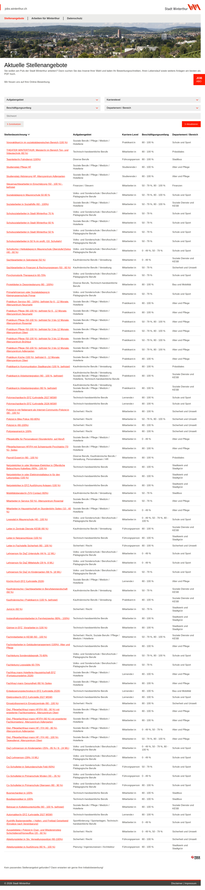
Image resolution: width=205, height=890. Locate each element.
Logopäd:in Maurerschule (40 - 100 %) (27, 519)
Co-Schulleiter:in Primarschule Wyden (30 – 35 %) (33, 776)
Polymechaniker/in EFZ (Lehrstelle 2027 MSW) (31, 397)
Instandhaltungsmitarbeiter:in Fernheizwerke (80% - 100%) (37, 618)
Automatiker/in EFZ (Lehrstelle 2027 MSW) (29, 814)
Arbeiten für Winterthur (45, 18)
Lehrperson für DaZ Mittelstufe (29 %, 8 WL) (30, 562)
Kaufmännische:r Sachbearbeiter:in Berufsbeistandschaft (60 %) (36, 590)
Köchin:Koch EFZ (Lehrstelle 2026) (25, 581)
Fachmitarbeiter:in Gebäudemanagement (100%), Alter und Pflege (38, 646)
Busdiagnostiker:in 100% (19, 799)
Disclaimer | (177, 883)
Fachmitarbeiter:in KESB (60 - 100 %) (26, 637)
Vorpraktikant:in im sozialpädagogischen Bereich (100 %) (37, 142)
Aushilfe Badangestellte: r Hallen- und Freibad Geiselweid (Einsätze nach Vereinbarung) (37, 822)
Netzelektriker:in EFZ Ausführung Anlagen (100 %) (33, 485)
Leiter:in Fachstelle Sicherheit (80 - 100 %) (29, 545)
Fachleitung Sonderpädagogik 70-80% (27, 655)
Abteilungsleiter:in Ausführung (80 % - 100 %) (30, 847)
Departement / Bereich (185, 134)
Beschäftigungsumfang (155, 134)
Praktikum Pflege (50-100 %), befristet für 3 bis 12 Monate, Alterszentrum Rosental (37, 322)
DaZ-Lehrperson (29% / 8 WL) (22, 757)
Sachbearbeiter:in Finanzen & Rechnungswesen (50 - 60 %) (38, 267)
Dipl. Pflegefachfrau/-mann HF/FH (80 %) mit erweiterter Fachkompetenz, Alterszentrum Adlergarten (36, 720)
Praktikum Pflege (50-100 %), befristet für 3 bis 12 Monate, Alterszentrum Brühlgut (37, 340)
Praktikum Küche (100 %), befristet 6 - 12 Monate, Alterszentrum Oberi (33, 359)
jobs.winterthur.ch (16, 8)
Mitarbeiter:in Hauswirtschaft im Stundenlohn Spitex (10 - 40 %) (38, 510)
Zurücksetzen (15, 124)
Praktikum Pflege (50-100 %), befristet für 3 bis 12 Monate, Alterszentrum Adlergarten (37, 350)
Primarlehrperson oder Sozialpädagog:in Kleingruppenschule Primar (28, 294)
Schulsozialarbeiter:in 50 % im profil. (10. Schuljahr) (34, 241)
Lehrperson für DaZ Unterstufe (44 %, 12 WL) (30, 553)
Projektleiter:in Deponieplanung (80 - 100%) (29, 284)
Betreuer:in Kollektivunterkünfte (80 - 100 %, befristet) (35, 807)
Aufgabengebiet (82, 134)
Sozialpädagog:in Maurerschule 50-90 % (28, 195)
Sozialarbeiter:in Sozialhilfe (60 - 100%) (27, 204)
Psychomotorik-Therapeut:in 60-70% (26, 275)
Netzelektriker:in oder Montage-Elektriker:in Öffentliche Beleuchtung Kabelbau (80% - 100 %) (35, 467)
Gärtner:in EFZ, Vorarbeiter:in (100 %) (26, 627)
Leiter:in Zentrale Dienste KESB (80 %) (27, 528)
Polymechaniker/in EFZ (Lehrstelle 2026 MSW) (31, 403)
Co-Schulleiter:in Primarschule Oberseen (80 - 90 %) (34, 785)
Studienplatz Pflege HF (18, 167)
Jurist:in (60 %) (14, 609)
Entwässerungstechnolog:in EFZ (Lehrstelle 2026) (33, 691)
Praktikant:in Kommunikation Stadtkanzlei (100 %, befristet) (38, 366)
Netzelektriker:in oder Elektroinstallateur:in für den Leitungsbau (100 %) (33, 476)
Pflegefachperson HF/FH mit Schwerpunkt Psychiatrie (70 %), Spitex (37, 448)
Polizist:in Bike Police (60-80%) (23, 419)
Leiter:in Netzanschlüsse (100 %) (24, 538)
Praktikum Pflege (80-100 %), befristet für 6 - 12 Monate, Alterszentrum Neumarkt (36, 312)
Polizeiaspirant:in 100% (19, 431)
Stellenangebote (14, 18)
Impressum (190, 883)
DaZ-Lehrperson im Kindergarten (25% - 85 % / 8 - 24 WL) (37, 748)
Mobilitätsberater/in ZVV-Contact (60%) (27, 493)
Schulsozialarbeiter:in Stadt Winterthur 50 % (30, 232)
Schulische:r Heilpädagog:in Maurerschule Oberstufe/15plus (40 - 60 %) (38, 251)
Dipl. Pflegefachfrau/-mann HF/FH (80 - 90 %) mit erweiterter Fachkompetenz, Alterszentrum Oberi (32, 711)
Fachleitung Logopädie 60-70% (23, 664)
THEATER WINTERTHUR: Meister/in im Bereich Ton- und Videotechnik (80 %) (37, 152)
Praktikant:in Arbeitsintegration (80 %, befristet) (31, 388)
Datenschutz (74, 18)
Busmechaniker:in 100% (19, 793)
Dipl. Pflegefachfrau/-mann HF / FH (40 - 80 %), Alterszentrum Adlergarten (32, 730)
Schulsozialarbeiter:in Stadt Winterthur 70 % (30, 213)
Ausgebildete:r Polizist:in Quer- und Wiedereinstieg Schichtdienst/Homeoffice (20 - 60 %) (33, 831)
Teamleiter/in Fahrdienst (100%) (23, 159)
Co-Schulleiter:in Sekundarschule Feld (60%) (30, 766)
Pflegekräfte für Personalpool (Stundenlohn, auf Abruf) (35, 439)
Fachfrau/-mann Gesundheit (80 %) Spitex (29, 683)
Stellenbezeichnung (17, 134)
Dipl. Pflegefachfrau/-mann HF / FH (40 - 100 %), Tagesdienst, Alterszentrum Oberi (32, 739)
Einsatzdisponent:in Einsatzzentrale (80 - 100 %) (32, 703)
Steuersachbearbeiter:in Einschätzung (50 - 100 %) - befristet (34, 186)
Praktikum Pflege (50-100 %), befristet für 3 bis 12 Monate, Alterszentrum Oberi (37, 331)
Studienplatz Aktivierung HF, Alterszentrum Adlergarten (35, 176)
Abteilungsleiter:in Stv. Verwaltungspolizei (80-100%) (34, 839)
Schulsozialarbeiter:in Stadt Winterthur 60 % (30, 222)
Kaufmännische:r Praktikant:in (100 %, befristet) (32, 600)
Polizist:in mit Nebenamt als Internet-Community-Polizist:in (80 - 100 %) (37, 411)
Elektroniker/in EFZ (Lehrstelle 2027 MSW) (29, 697)
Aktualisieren (192, 124)
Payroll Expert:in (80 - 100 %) (22, 457)
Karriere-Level (130, 134)
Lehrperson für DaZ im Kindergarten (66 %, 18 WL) (33, 572)
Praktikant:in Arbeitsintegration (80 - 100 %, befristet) (34, 375)
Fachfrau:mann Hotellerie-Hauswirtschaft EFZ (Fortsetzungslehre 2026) (31, 674)
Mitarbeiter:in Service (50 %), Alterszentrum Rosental (34, 501)
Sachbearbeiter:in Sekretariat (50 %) (26, 260)
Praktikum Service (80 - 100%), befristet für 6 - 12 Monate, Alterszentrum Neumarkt (37, 303)
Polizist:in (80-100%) (17, 425)
